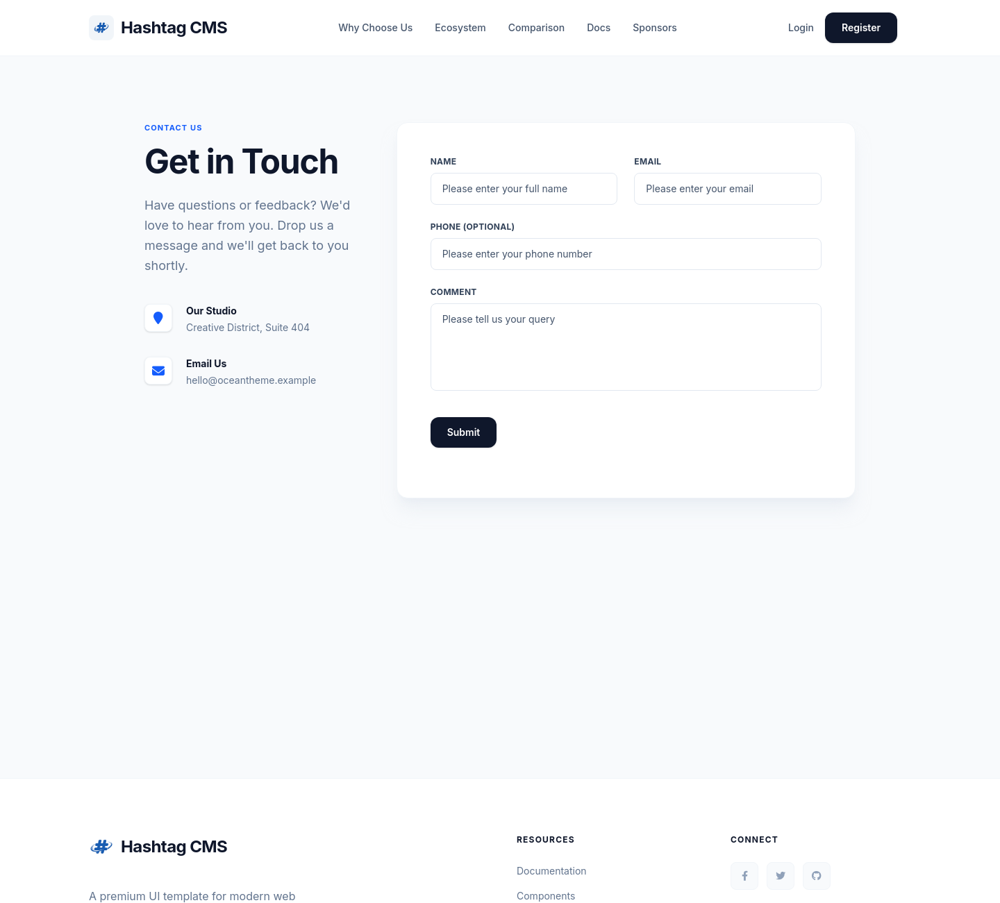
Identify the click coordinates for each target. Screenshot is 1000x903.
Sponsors (655, 27)
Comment (454, 292)
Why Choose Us (375, 27)
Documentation (552, 871)
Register (861, 27)
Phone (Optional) (473, 226)
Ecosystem (460, 27)
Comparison (536, 27)
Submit (464, 432)
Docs (598, 27)
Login (801, 27)
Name (444, 161)
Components (546, 896)
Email (647, 161)
